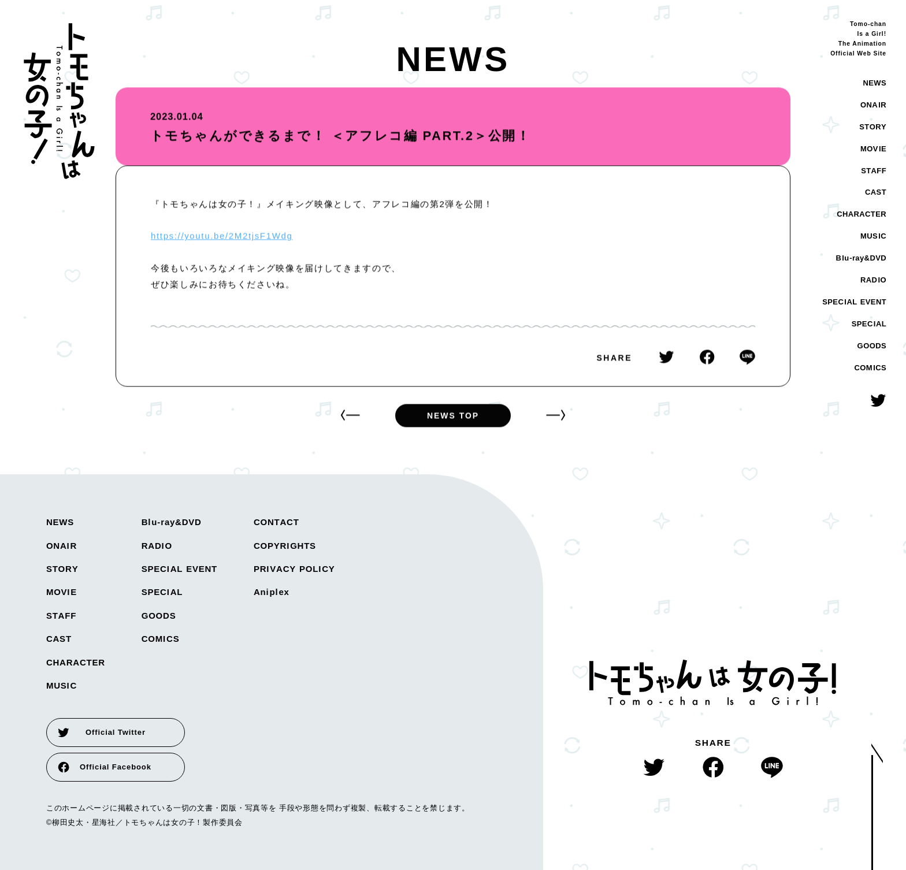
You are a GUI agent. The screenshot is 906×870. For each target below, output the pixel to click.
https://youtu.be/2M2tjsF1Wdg (221, 236)
